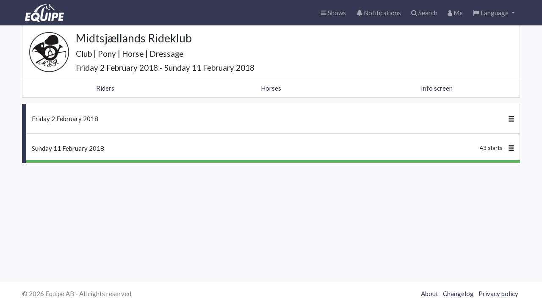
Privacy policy (498, 293)
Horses (271, 88)
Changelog (458, 293)
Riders (105, 88)
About (429, 293)
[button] (494, 13)
